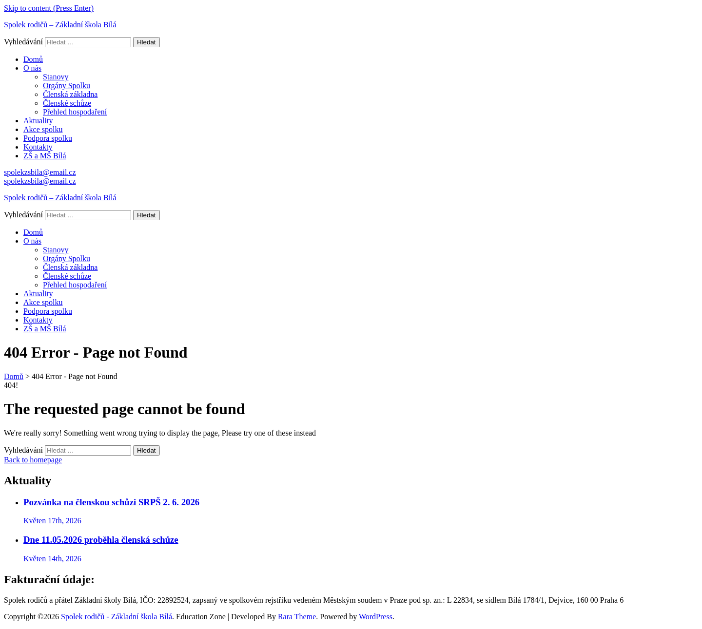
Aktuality (38, 120)
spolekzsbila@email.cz (40, 172)
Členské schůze (67, 103)
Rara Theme (297, 616)
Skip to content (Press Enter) (49, 8)
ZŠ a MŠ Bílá (44, 156)
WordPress (375, 616)
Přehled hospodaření (75, 112)
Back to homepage (33, 460)
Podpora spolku (47, 138)
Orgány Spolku (66, 85)
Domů (33, 59)
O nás (32, 68)
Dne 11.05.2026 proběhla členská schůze (100, 539)
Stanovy (55, 77)
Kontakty (38, 147)
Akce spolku (42, 129)
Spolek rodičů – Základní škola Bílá (60, 24)
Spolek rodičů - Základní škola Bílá (116, 616)
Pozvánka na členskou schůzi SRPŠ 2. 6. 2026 (111, 502)
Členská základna (70, 94)
